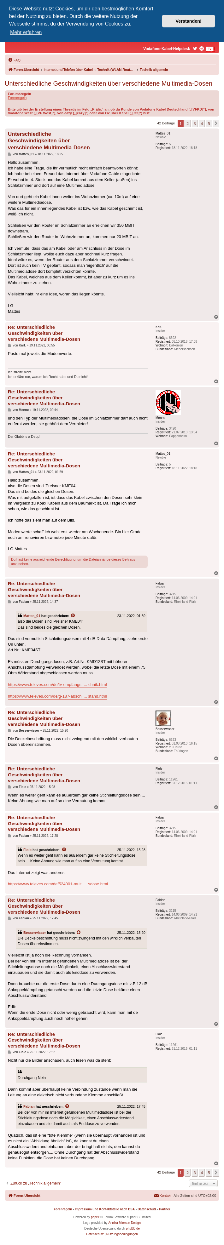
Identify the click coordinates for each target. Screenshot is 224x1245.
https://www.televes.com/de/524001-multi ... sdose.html (58, 884)
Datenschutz (147, 1209)
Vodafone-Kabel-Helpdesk (166, 49)
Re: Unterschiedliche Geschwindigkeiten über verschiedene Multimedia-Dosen (44, 333)
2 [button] (187, 123)
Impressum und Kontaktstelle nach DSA (105, 1209)
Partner (164, 1209)
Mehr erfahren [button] (26, 32)
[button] (216, 123)
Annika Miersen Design (124, 1223)
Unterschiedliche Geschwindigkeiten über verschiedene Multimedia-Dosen (108, 83)
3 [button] (195, 123)
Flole (27, 850)
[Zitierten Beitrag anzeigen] (73, 616)
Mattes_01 (31, 616)
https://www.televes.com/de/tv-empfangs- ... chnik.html (57, 684)
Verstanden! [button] (189, 21)
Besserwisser (34, 932)
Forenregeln (17, 98)
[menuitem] (14, 60)
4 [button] (202, 123)
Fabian (29, 1106)
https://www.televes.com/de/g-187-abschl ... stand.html (57, 696)
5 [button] (209, 123)
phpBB (95, 1217)
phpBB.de (133, 1228)
